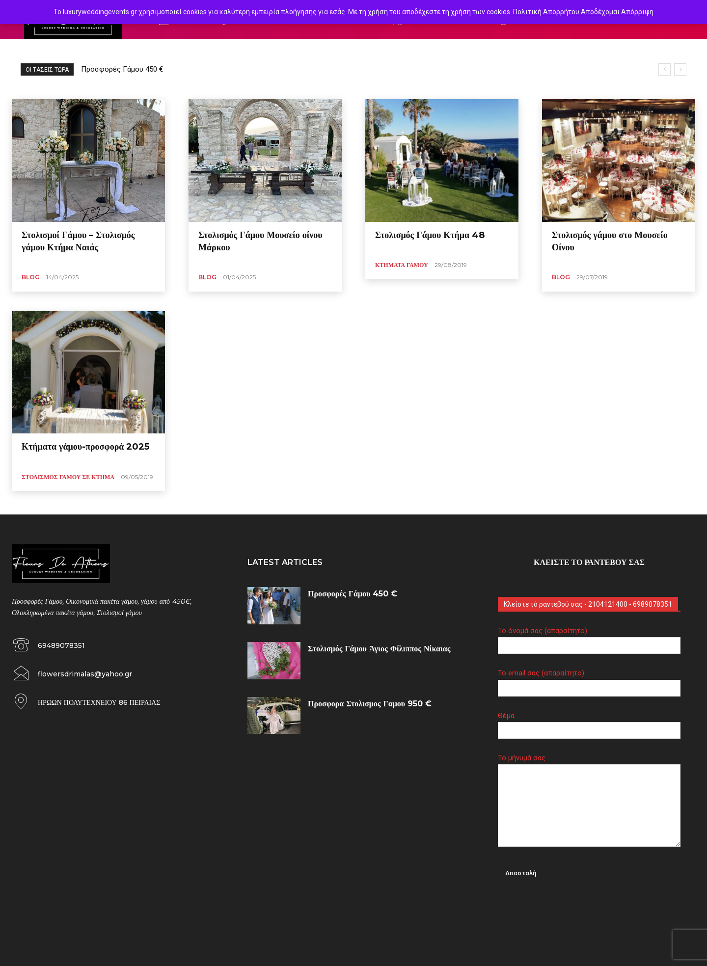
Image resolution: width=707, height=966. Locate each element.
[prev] (664, 69)
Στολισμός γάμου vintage (275, 51)
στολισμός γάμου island (200, 51)
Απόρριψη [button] (637, 12)
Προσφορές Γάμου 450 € (122, 69)
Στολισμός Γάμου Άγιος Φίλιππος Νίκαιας (379, 648)
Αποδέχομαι (600, 12)
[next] (680, 69)
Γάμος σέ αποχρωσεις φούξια (62, 51)
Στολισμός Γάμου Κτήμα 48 (430, 235)
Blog (31, 277)
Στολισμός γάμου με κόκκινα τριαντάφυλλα (483, 51)
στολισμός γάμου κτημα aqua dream (367, 51)
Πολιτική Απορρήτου (546, 12)
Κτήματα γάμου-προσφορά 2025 (85, 446)
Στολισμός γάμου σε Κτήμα (68, 477)
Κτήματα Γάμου (401, 264)
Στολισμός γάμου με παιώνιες (590, 51)
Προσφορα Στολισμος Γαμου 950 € (370, 703)
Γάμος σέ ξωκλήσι (135, 51)
